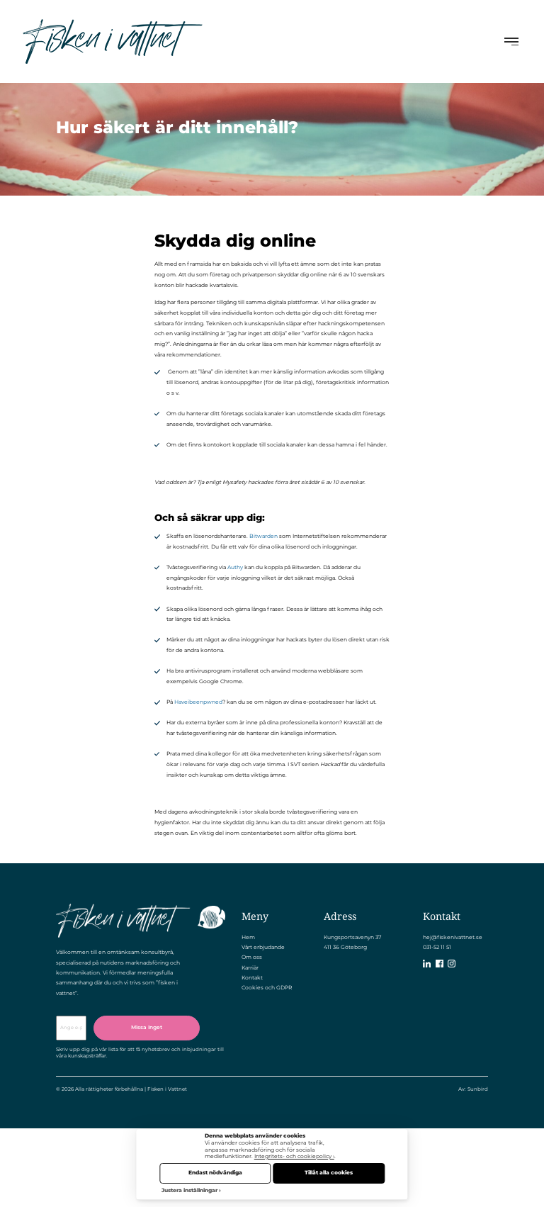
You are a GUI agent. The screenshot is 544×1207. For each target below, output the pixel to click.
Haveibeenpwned (198, 702)
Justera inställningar (189, 1190)
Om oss (252, 957)
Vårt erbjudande (263, 947)
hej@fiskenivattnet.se (452, 937)
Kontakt (252, 978)
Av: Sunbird (473, 1089)
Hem (248, 937)
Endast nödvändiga (215, 1172)
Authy (235, 567)
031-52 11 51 (437, 947)
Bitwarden (263, 536)
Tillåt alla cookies (329, 1172)
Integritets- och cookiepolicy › (294, 1156)
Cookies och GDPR (267, 987)
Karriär (250, 968)
